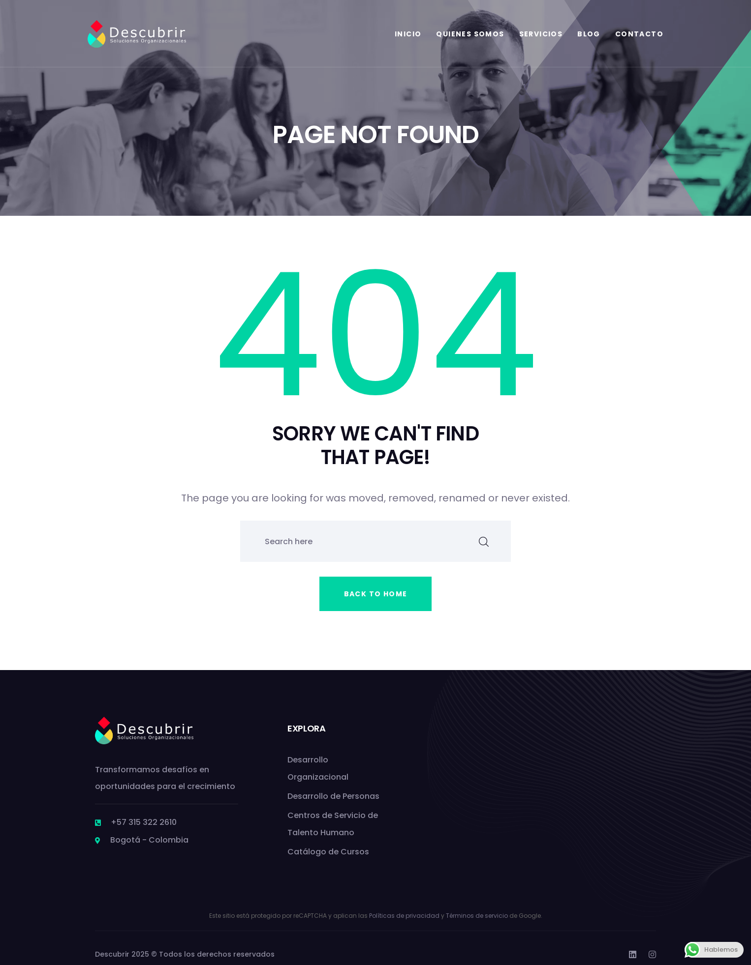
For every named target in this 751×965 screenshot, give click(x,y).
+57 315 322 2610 (144, 822)
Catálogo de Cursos (328, 851)
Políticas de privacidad (404, 915)
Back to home (375, 594)
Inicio (408, 34)
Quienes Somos (470, 34)
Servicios (541, 34)
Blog (588, 34)
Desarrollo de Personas (333, 796)
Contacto (639, 34)
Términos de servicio (477, 915)
